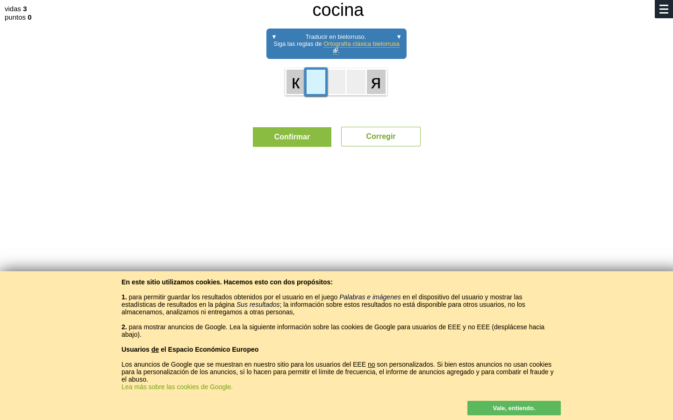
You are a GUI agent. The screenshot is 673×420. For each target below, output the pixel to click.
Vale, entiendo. (514, 408)
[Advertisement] (336, 240)
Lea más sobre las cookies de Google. (177, 387)
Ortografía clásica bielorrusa (361, 46)
